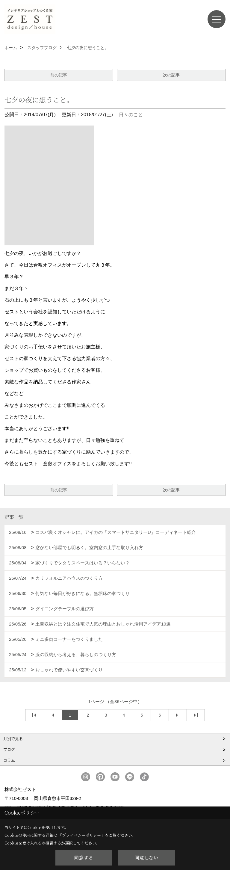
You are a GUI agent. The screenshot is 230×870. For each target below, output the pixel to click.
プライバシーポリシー (81, 835)
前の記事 (58, 74)
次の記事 (171, 74)
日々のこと (131, 114)
